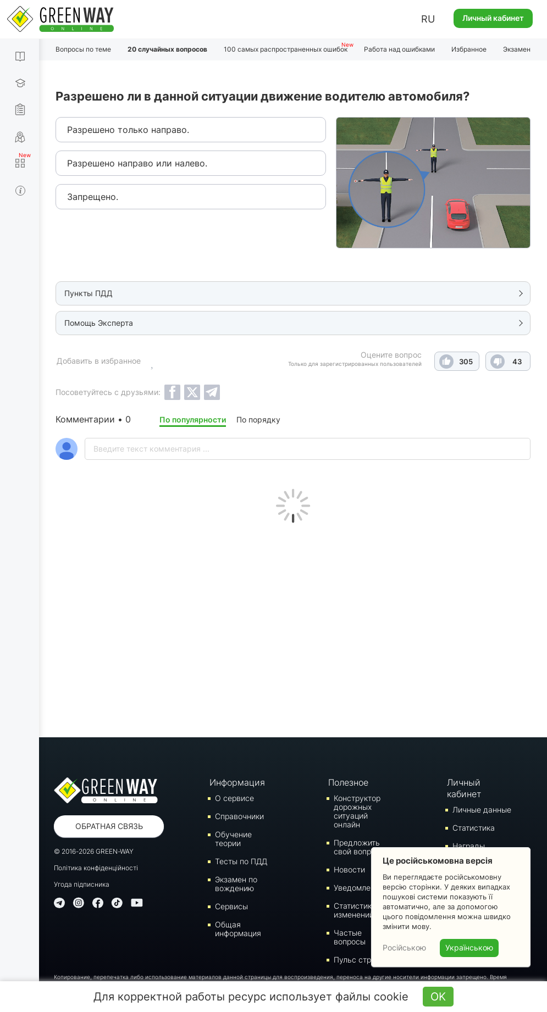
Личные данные (481, 809)
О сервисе (234, 798)
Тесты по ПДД (241, 861)
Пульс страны (359, 959)
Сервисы (231, 906)
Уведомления (359, 887)
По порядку (258, 419)
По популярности (192, 419)
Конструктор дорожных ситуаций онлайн (357, 811)
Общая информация (238, 929)
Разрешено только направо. (128, 129)
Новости (349, 869)
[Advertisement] (293, 627)
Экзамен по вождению (236, 884)
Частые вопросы (350, 937)
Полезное (348, 782)
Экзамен (517, 49)
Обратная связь (109, 826)
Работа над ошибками (399, 49)
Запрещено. (92, 196)
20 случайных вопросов (167, 49)
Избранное (469, 49)
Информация (236, 782)
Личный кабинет (493, 18)
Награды (468, 845)
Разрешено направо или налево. (137, 163)
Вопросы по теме (83, 49)
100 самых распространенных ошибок (285, 49)
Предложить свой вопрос (357, 847)
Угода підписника (81, 884)
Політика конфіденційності (96, 868)
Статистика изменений (355, 910)
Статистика (473, 827)
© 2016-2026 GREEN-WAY (94, 851)
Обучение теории (233, 839)
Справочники (239, 816)
